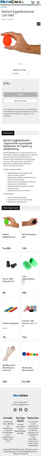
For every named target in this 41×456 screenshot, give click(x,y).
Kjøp (20, 94)
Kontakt (20, 424)
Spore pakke (20, 427)
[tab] (8, 133)
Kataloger (20, 433)
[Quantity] (20, 89)
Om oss (20, 429)
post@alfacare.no (23, 405)
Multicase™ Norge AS (20, 454)
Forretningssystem (10, 452)
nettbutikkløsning (25, 452)
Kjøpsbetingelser (20, 431)
